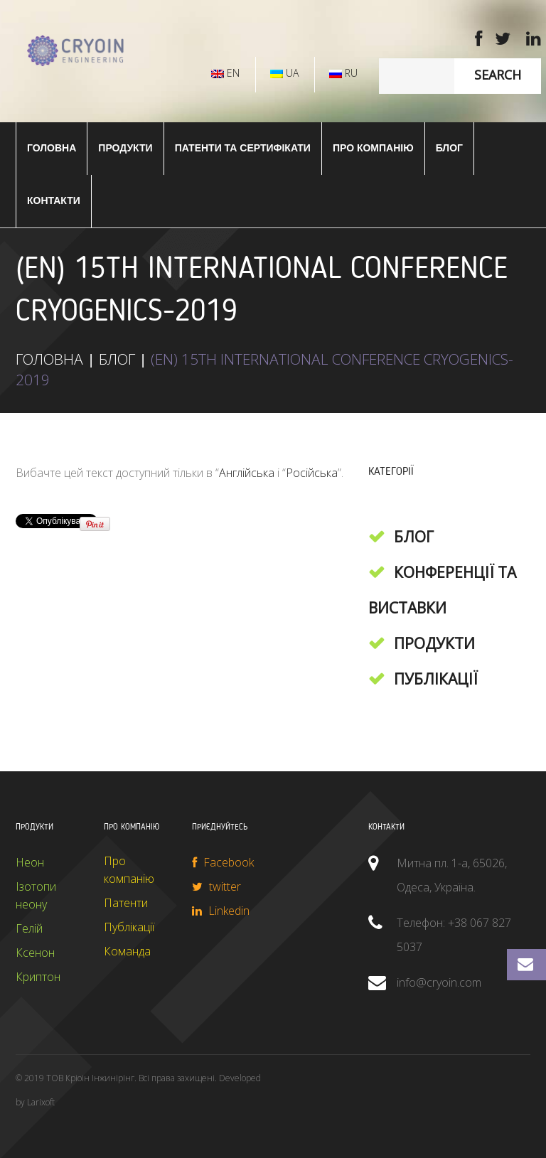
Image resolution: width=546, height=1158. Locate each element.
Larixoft (41, 1102)
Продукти (434, 643)
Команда (127, 951)
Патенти (126, 903)
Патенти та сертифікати (243, 148)
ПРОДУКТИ (125, 148)
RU (343, 73)
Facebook (223, 862)
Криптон (38, 977)
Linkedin (221, 910)
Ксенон (35, 952)
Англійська (246, 473)
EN (225, 73)
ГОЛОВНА (51, 148)
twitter (216, 886)
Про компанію (373, 148)
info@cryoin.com (439, 982)
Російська (312, 473)
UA (284, 73)
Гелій (29, 928)
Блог (449, 148)
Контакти (53, 200)
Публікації (436, 679)
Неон (30, 862)
